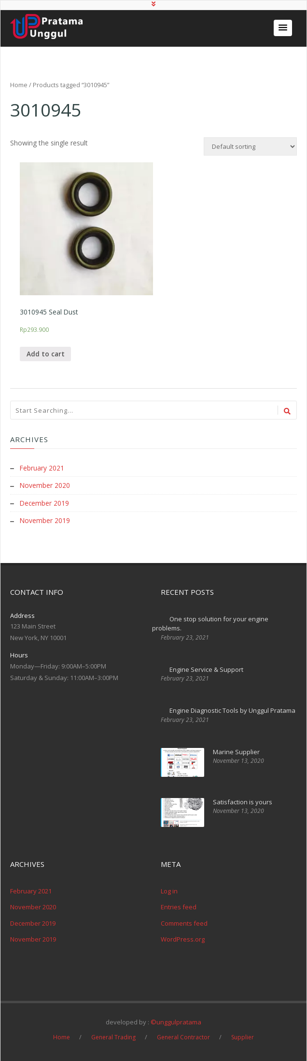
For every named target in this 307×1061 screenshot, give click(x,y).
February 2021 (42, 468)
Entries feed (178, 906)
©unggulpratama (176, 1021)
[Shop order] (250, 146)
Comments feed (184, 922)
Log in (169, 890)
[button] (283, 28)
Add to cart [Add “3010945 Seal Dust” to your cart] (46, 354)
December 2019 (45, 503)
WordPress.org (183, 938)
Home (19, 84)
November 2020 (45, 485)
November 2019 (45, 520)
